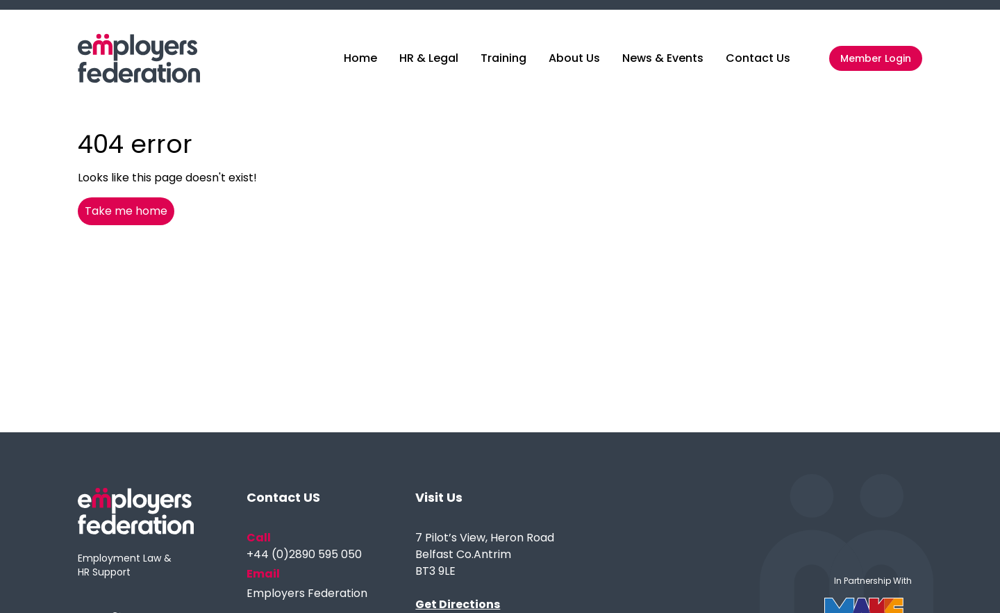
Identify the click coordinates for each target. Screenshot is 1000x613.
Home (360, 58)
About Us (574, 58)
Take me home (126, 211)
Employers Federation (307, 593)
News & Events (662, 58)
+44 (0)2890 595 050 (304, 554)
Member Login (875, 58)
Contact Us (758, 58)
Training (503, 58)
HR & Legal (428, 58)
